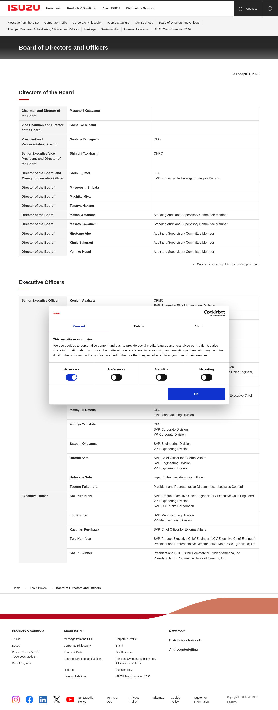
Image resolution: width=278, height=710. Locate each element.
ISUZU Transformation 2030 (172, 29)
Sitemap (158, 697)
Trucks (16, 639)
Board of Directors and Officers (179, 22)
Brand (119, 645)
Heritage (90, 29)
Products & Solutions (81, 8)
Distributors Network (140, 8)
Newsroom (53, 8)
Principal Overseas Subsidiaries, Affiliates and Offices (43, 29)
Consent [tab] (79, 326)
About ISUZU (111, 8)
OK (196, 394)
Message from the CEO (23, 22)
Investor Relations (136, 29)
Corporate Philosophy (87, 22)
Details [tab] (139, 326)
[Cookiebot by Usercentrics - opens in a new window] (207, 313)
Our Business (144, 22)
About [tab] (199, 326)
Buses (16, 645)
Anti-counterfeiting (183, 649)
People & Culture (118, 22)
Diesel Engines (21, 663)
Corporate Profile (55, 22)
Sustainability (110, 29)
